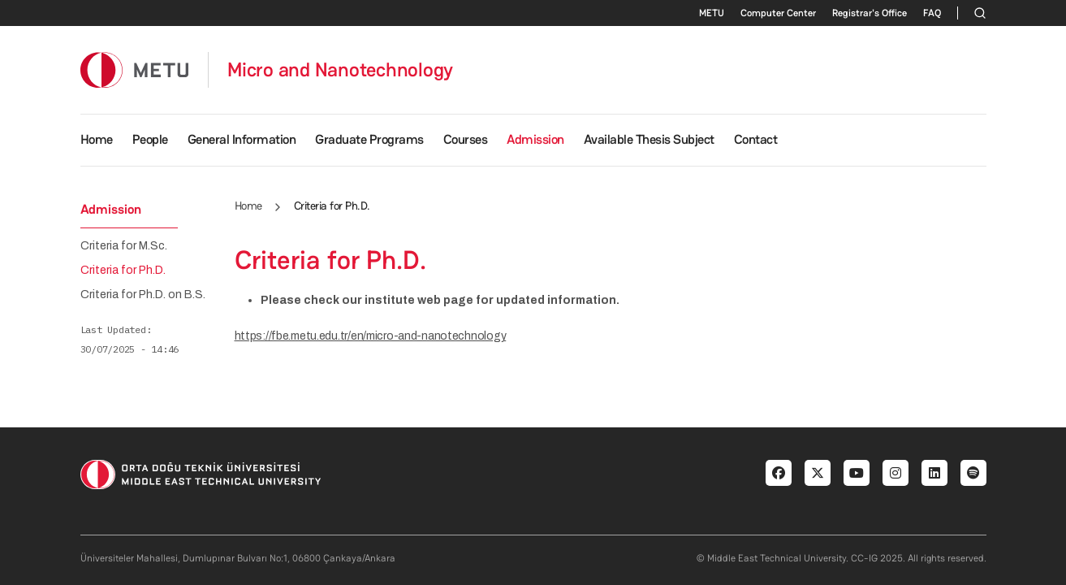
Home (96, 139)
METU (711, 13)
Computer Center (778, 13)
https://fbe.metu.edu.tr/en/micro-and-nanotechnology (371, 336)
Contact (756, 139)
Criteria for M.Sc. (123, 246)
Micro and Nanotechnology (340, 70)
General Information (242, 139)
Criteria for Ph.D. (123, 270)
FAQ (932, 13)
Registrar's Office (869, 13)
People (150, 139)
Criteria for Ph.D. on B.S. (142, 295)
